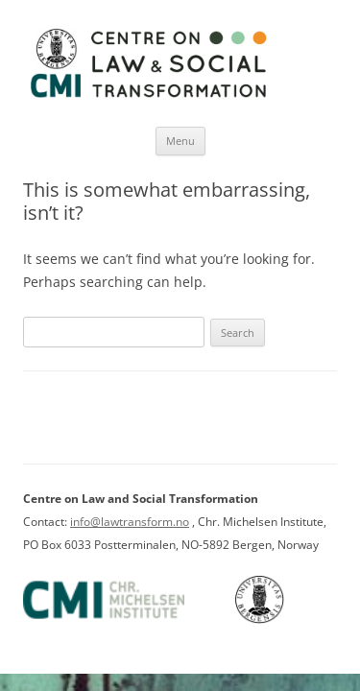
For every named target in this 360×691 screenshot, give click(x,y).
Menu (180, 140)
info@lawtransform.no (129, 521)
